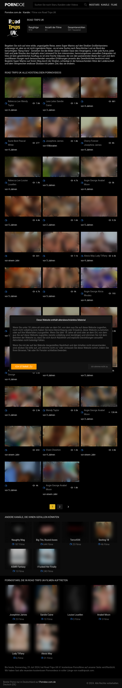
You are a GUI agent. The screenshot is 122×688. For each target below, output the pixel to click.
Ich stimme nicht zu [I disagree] (99, 367)
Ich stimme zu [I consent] (23, 366)
